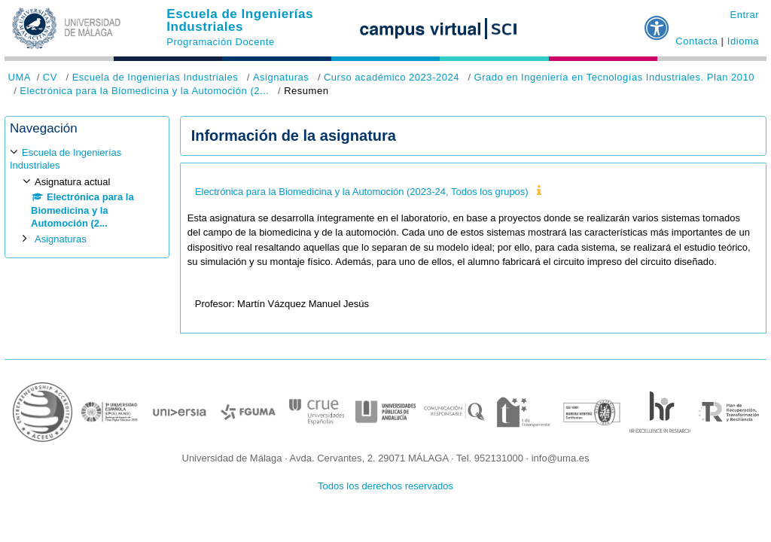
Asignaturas (281, 77)
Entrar (744, 14)
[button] (657, 22)
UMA (19, 77)
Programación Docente (220, 41)
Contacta (696, 41)
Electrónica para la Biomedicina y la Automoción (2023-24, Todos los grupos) (362, 191)
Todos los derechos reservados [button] (385, 486)
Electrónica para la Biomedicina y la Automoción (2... (144, 90)
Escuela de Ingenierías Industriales (239, 20)
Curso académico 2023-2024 (391, 77)
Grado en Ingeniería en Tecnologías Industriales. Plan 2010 (614, 77)
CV (50, 77)
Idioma (743, 41)
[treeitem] (87, 195)
